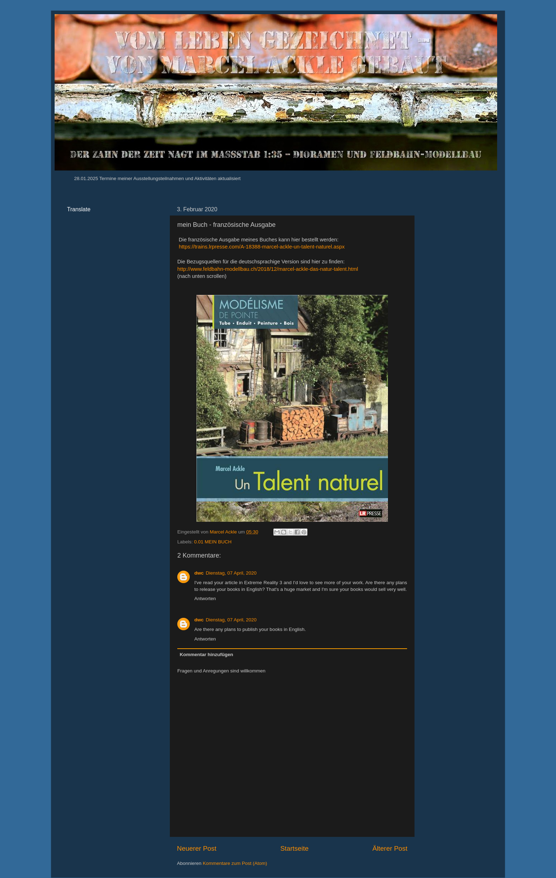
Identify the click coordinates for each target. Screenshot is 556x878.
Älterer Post (389, 848)
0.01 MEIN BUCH (213, 541)
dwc (199, 573)
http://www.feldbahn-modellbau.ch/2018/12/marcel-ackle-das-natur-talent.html (267, 269)
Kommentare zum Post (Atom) (235, 863)
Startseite (294, 848)
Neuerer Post (196, 848)
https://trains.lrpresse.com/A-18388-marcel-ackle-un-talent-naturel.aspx (262, 247)
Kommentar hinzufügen (206, 654)
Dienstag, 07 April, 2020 (231, 573)
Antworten (205, 598)
